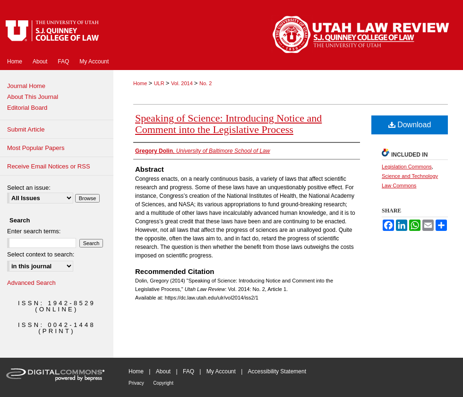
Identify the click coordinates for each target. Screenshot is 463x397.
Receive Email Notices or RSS (48, 166)
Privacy (136, 383)
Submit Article (25, 129)
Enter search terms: (33, 231)
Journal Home (26, 85)
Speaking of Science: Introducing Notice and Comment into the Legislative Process (228, 123)
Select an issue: (29, 187)
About (163, 371)
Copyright (163, 383)
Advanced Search (31, 282)
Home (140, 83)
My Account (221, 371)
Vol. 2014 (182, 83)
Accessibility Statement (277, 371)
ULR (160, 83)
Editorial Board (27, 107)
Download (409, 125)
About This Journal (32, 96)
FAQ (188, 371)
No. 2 (205, 83)
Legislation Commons (407, 166)
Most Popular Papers (35, 147)
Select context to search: (40, 254)
